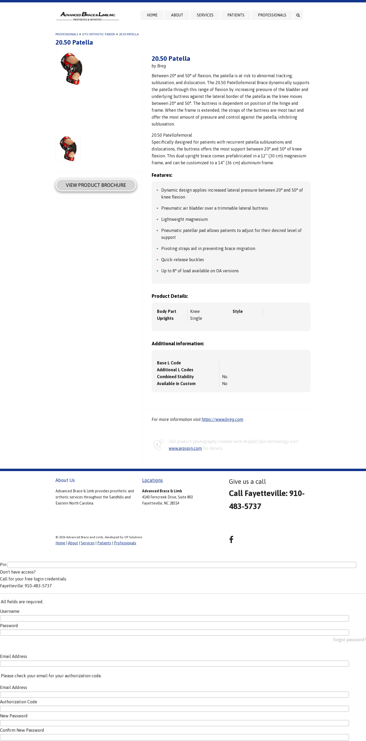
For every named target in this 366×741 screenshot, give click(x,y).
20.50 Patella (129, 34)
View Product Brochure (96, 185)
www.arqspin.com (185, 448)
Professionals (272, 15)
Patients (235, 15)
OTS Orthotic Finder (98, 34)
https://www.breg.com (222, 419)
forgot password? (349, 639)
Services (205, 15)
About (177, 15)
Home (152, 15)
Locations (152, 480)
